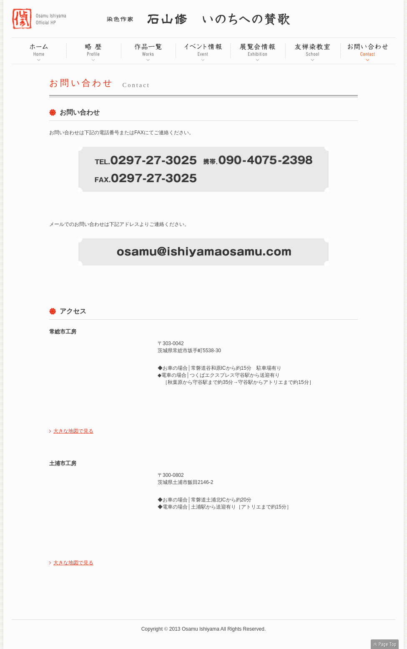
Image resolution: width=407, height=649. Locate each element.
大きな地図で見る (73, 431)
